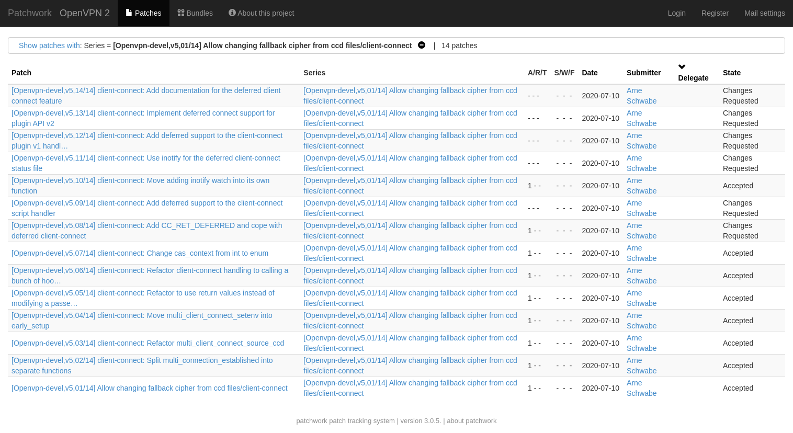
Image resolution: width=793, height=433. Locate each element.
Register (715, 13)
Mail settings (764, 13)
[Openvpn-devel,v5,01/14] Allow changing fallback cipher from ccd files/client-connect (150, 388)
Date (589, 73)
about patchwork (471, 421)
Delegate (693, 78)
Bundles (195, 13)
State (732, 73)
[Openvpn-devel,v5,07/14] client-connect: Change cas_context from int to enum (140, 253)
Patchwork (30, 13)
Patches (143, 13)
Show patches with (49, 45)
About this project (261, 13)
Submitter (644, 73)
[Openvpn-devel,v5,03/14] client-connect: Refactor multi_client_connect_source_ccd (148, 343)
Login (677, 13)
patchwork (311, 421)
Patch (21, 73)
